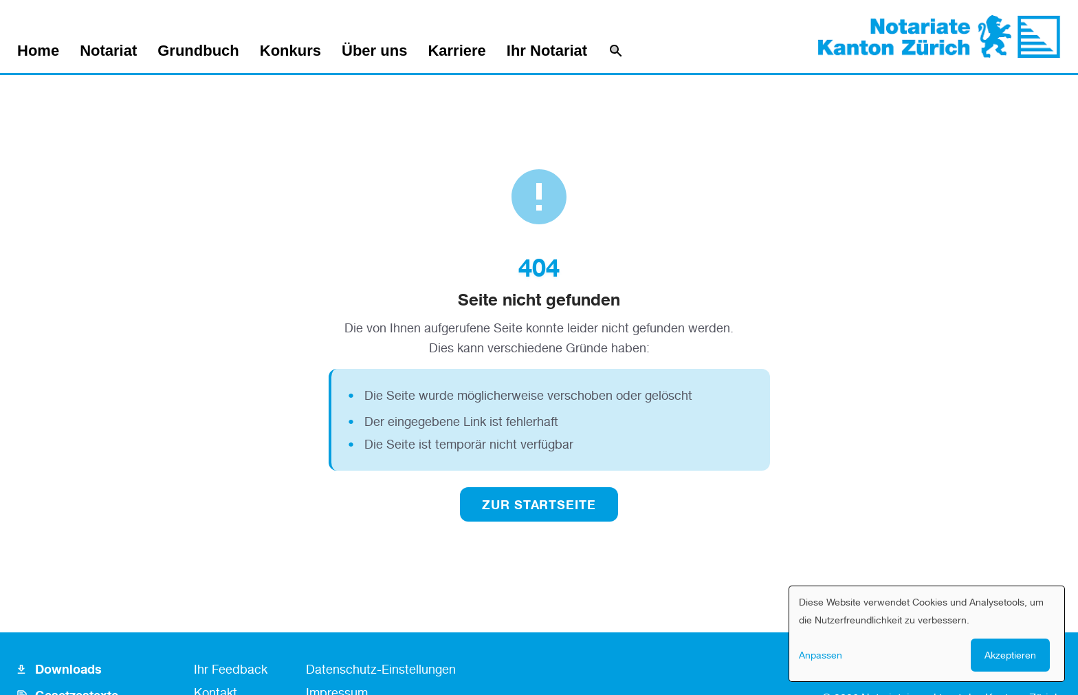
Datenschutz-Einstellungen (381, 668)
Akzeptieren (1010, 655)
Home (38, 50)
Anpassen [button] (820, 655)
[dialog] (926, 633)
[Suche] (616, 51)
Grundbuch (198, 50)
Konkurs (290, 50)
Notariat (108, 50)
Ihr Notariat (547, 50)
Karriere (456, 50)
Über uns (374, 50)
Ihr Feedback (230, 668)
